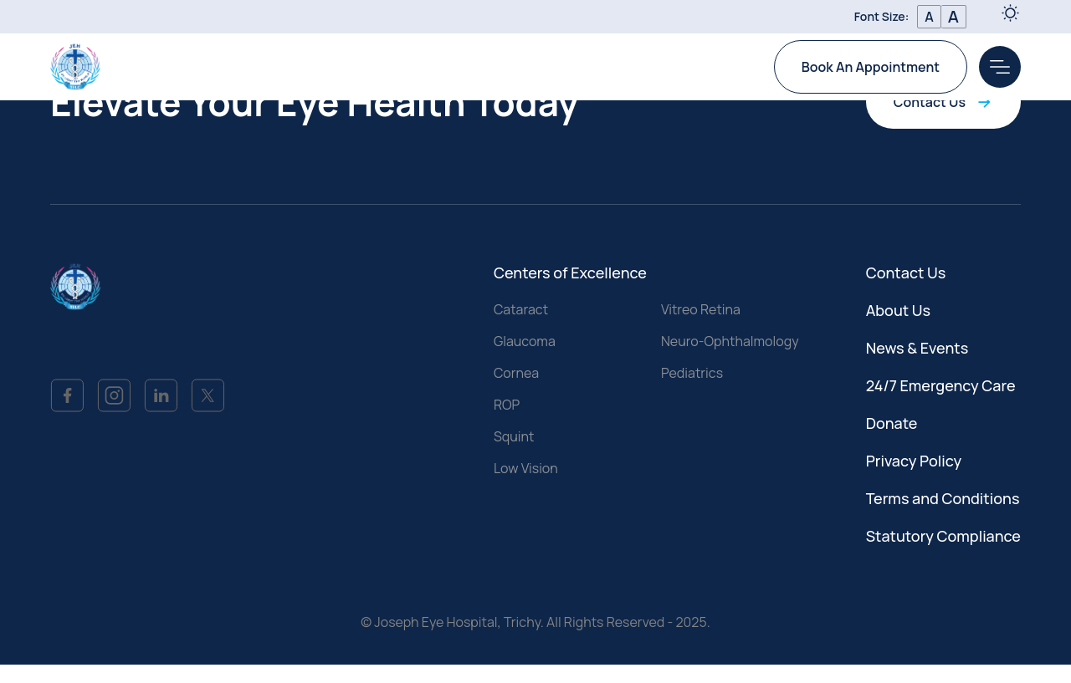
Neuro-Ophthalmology (730, 341)
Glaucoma (525, 341)
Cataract (521, 309)
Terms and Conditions (943, 498)
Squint (514, 436)
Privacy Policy (914, 461)
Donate (892, 423)
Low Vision (526, 468)
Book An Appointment (871, 67)
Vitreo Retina (700, 309)
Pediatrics (692, 373)
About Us (898, 310)
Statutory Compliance (943, 536)
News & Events (917, 348)
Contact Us (943, 102)
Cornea (516, 373)
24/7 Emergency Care (941, 385)
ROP (507, 404)
